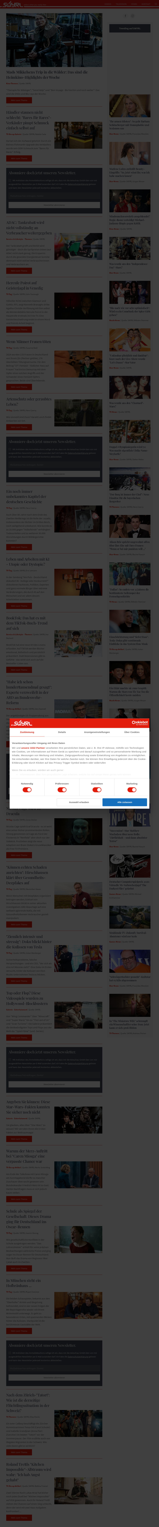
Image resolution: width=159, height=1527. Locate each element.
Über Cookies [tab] (132, 732)
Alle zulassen (124, 802)
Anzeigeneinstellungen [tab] (97, 732)
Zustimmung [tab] (27, 732)
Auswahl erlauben (79, 802)
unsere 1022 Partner (33, 748)
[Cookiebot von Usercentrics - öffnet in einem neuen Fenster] (134, 723)
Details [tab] (62, 732)
